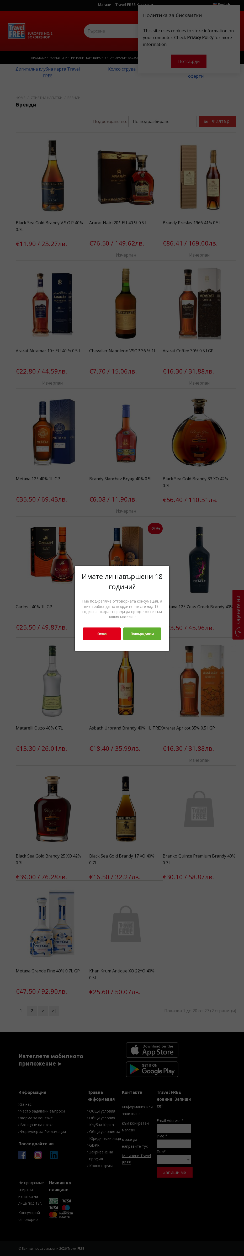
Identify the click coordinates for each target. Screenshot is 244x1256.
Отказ (101, 634)
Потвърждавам (142, 634)
